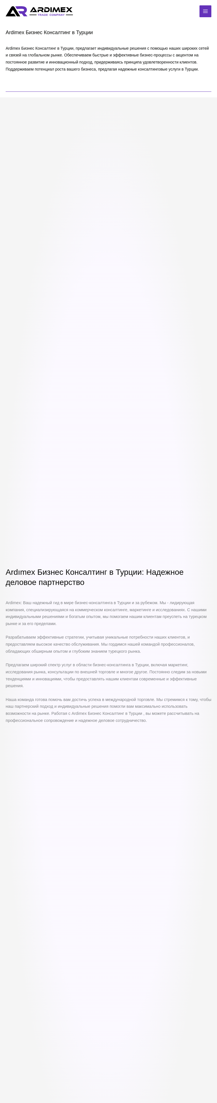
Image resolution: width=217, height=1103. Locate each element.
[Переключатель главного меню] (205, 11)
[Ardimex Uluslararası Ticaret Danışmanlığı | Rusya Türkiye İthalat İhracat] (40, 11)
